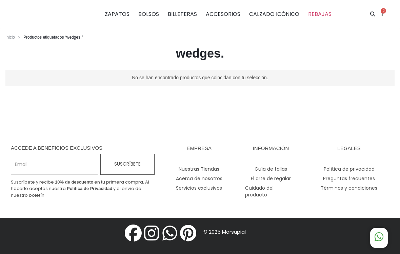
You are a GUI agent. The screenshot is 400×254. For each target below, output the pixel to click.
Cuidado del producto (259, 191)
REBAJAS (320, 14)
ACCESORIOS (223, 14)
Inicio (10, 37)
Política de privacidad (349, 169)
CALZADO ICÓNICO (274, 14)
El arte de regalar (271, 178)
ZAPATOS (117, 14)
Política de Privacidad (89, 188)
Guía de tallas (271, 169)
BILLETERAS (182, 14)
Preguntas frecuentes (349, 178)
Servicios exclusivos (199, 188)
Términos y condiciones (349, 188)
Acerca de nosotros (199, 178)
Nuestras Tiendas (199, 169)
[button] (372, 14)
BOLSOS (148, 14)
